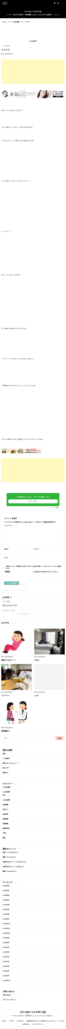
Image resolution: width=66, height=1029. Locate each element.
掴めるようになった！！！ (11, 763)
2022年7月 (6, 890)
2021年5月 (6, 957)
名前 (6, 549)
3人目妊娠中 (6, 800)
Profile (4, 1021)
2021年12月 (6, 923)
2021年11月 (6, 928)
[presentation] (15, 587)
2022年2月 (6, 914)
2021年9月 (6, 938)
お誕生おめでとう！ (9, 862)
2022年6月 (6, 895)
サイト (6, 558)
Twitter (11, 1021)
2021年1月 (6, 976)
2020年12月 (6, 980)
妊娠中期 (5, 814)
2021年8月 (6, 942)
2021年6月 (6, 952)
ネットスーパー (10, 606)
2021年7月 (6, 947)
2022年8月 (6, 886)
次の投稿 (7, 597)
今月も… (37, 660)
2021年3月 (6, 966)
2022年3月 (6, 909)
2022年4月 (6, 905)
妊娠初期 (5, 819)
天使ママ (5, 809)
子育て (5, 833)
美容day (5, 772)
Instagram (20, 1021)
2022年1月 (6, 919)
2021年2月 (6, 971)
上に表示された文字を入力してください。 (46, 572)
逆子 (4, 795)
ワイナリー (5, 695)
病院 (4, 838)
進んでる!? (6, 768)
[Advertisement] (33, 72)
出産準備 (5, 804)
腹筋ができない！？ (8, 660)
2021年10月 (6, 933)
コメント (7, 525)
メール (36, 549)
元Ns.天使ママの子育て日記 (33, 11)
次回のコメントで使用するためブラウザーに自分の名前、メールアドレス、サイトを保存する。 (33, 567)
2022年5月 (6, 900)
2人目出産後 (6, 46)
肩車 (4, 753)
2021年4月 (6, 961)
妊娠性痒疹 (6, 828)
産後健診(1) (5, 731)
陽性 (4, 871)
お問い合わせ (7, 995)
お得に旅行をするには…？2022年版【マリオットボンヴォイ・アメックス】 (45, 1021)
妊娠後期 (5, 823)
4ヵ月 (36, 695)
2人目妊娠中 (6, 792)
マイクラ (5, 50)
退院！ (5, 852)
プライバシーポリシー (9, 1000)
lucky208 (57, 507)
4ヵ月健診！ (6, 758)
